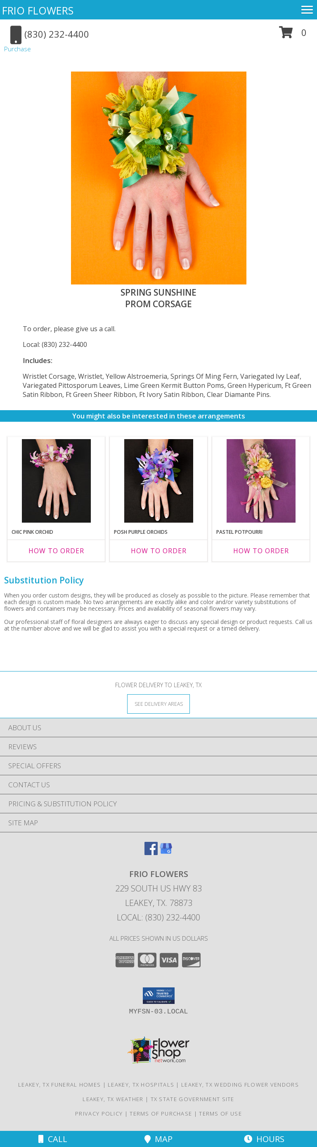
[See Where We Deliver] (158, 703)
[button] (293, 35)
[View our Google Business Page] (166, 852)
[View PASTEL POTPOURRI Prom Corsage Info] (261, 481)
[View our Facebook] (151, 852)
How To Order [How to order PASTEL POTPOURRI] (261, 550)
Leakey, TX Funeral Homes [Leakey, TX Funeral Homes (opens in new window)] (59, 1084)
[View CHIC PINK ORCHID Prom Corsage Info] (56, 481)
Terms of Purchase (161, 1113)
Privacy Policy (99, 1113)
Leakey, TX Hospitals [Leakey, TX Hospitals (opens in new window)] (141, 1084)
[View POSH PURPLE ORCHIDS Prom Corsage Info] (158, 481)
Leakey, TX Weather (113, 1099)
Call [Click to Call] (52, 1139)
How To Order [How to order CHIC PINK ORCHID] (56, 550)
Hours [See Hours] (264, 1139)
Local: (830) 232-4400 (55, 344)
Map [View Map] (158, 1139)
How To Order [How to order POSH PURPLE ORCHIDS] (159, 550)
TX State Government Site (192, 1099)
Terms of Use (220, 1113)
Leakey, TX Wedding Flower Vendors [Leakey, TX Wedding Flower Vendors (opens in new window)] (240, 1084)
